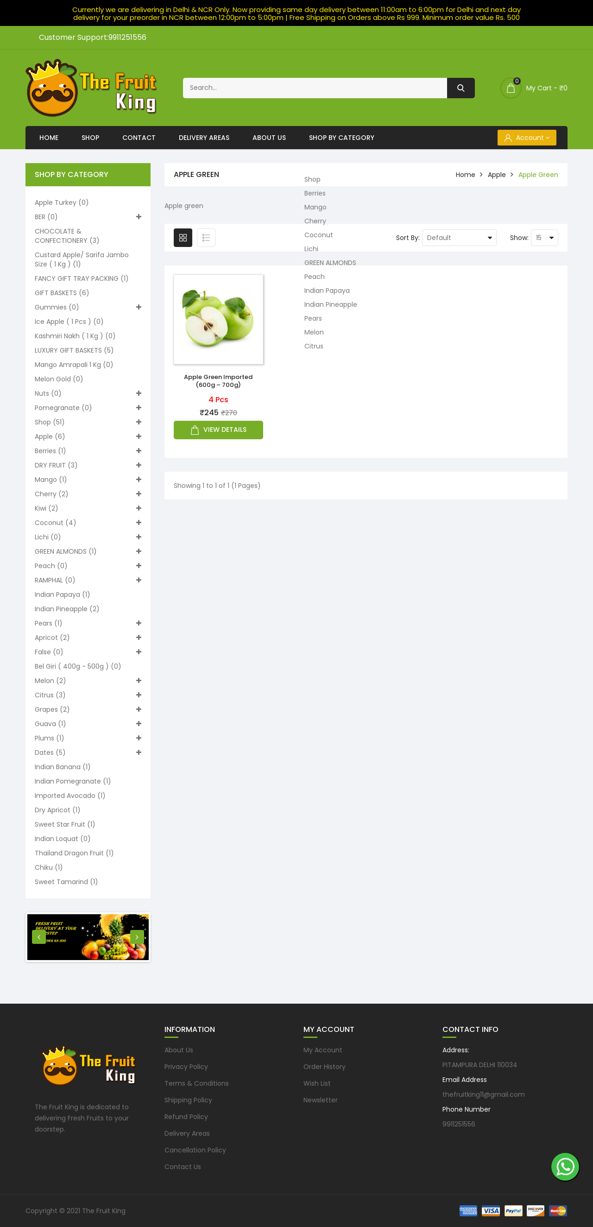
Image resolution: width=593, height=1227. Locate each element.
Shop (90, 137)
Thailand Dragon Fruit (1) (74, 853)
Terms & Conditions (196, 1083)
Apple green (538, 174)
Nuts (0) (88, 393)
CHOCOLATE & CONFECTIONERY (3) (67, 236)
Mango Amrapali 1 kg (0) (74, 364)
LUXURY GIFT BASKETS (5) (74, 350)
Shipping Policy (188, 1100)
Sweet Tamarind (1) (66, 881)
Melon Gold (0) (59, 379)
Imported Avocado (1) (70, 795)
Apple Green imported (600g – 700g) (218, 381)
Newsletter (320, 1100)
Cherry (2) (88, 494)
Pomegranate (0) (88, 407)
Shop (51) (88, 422)
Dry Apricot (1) (58, 810)
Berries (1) (88, 450)
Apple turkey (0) (62, 202)
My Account (322, 1050)
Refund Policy (186, 1116)
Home (48, 137)
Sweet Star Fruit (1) (65, 824)
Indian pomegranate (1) (73, 781)
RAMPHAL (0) (88, 580)
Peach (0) (88, 565)
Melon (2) (88, 680)
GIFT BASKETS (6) (62, 292)
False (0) (88, 652)
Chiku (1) (49, 867)
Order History (324, 1066)
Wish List (317, 1083)
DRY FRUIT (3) (88, 465)
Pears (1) (88, 623)
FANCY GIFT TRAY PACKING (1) (82, 278)
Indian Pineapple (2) (67, 609)
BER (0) (88, 216)
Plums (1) (88, 738)
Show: (519, 237)
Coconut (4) (88, 522)
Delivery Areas (204, 137)
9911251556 (458, 1124)
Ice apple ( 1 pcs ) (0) (69, 321)
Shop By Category (341, 137)
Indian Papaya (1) (62, 594)
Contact (139, 137)
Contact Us (182, 1166)
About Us (269, 137)
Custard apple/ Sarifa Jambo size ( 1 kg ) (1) (82, 259)
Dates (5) (88, 752)
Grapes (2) (88, 709)
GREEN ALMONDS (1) (88, 551)
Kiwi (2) (88, 508)
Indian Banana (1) (63, 767)
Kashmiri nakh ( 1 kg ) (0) (75, 336)
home (465, 174)
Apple (497, 174)
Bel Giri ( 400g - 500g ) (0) (78, 666)
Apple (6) (88, 436)
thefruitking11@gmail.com (483, 1094)
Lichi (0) (88, 537)
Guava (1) (88, 723)
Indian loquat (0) (63, 838)
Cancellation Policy (195, 1150)
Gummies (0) (88, 307)
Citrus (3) (88, 695)
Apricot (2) (88, 637)
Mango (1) (88, 479)
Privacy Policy (186, 1066)
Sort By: (408, 237)
